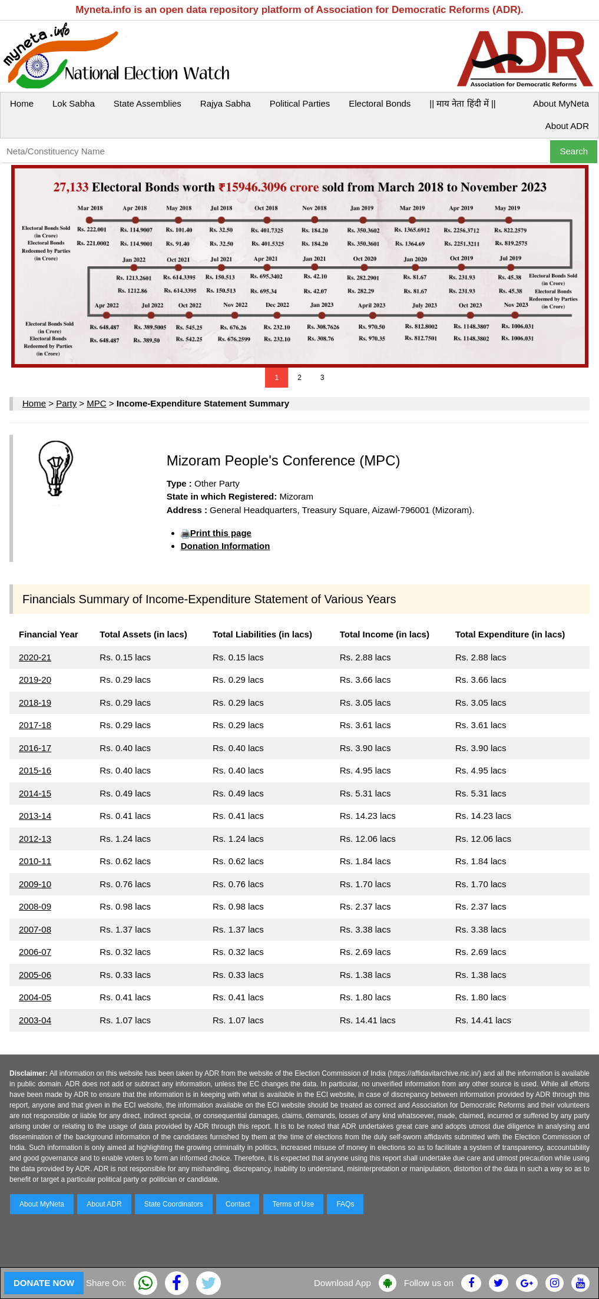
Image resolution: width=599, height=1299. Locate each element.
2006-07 (35, 952)
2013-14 (35, 816)
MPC (96, 403)
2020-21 (35, 657)
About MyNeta (561, 103)
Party (66, 403)
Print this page (220, 533)
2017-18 (35, 725)
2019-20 (35, 680)
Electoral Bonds (380, 103)
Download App (342, 1283)
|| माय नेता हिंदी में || (462, 103)
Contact (238, 1204)
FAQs (345, 1204)
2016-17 (35, 748)
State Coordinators (173, 1204)
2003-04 (35, 1020)
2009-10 (35, 884)
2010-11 (35, 861)
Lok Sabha (73, 103)
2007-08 (35, 929)
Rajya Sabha (225, 103)
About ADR (567, 126)
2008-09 (35, 906)
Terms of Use (294, 1204)
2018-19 (35, 703)
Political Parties (300, 103)
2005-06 (35, 975)
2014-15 (35, 793)
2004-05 (35, 997)
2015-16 (35, 770)
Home (22, 103)
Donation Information (225, 546)
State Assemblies (147, 103)
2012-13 (35, 839)
